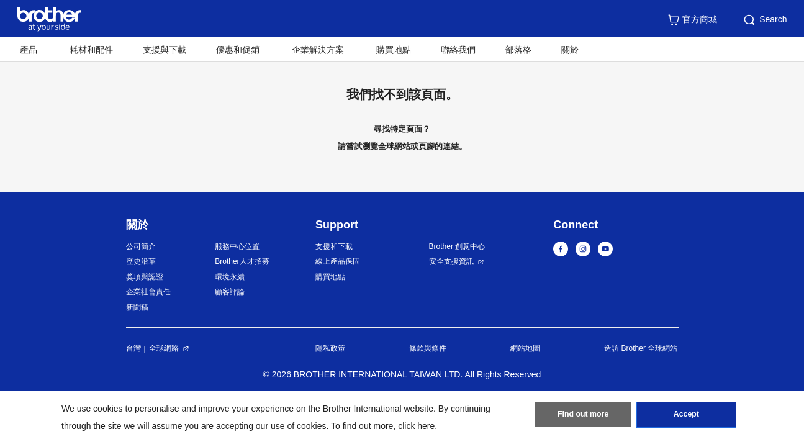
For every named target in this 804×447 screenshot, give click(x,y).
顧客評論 (230, 291)
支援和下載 (334, 246)
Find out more (583, 416)
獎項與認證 (144, 277)
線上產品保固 (337, 261)
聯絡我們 (458, 50)
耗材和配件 (91, 50)
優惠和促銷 (238, 50)
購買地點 (393, 50)
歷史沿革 (141, 261)
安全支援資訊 (451, 261)
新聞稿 (137, 307)
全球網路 (164, 348)
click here (416, 426)
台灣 (133, 348)
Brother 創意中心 (457, 246)
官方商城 (692, 20)
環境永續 (230, 277)
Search (764, 19)
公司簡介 (141, 246)
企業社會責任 (148, 291)
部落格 (518, 50)
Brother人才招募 (242, 261)
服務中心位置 (237, 246)
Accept (686, 416)
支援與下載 (164, 50)
